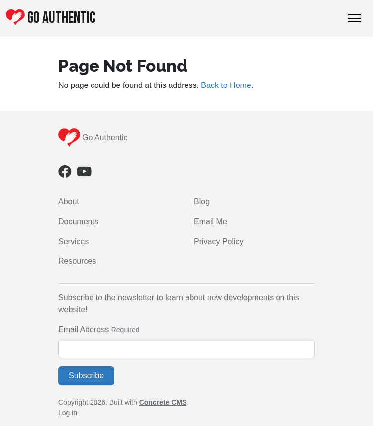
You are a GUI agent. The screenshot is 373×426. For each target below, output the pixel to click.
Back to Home (226, 85)
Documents (78, 221)
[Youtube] (84, 174)
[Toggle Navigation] (354, 18)
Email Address (83, 329)
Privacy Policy (219, 241)
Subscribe (86, 375)
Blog (202, 201)
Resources (77, 261)
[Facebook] (65, 174)
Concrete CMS (163, 402)
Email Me (210, 221)
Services (73, 241)
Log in (67, 413)
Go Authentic (50, 18)
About (68, 201)
